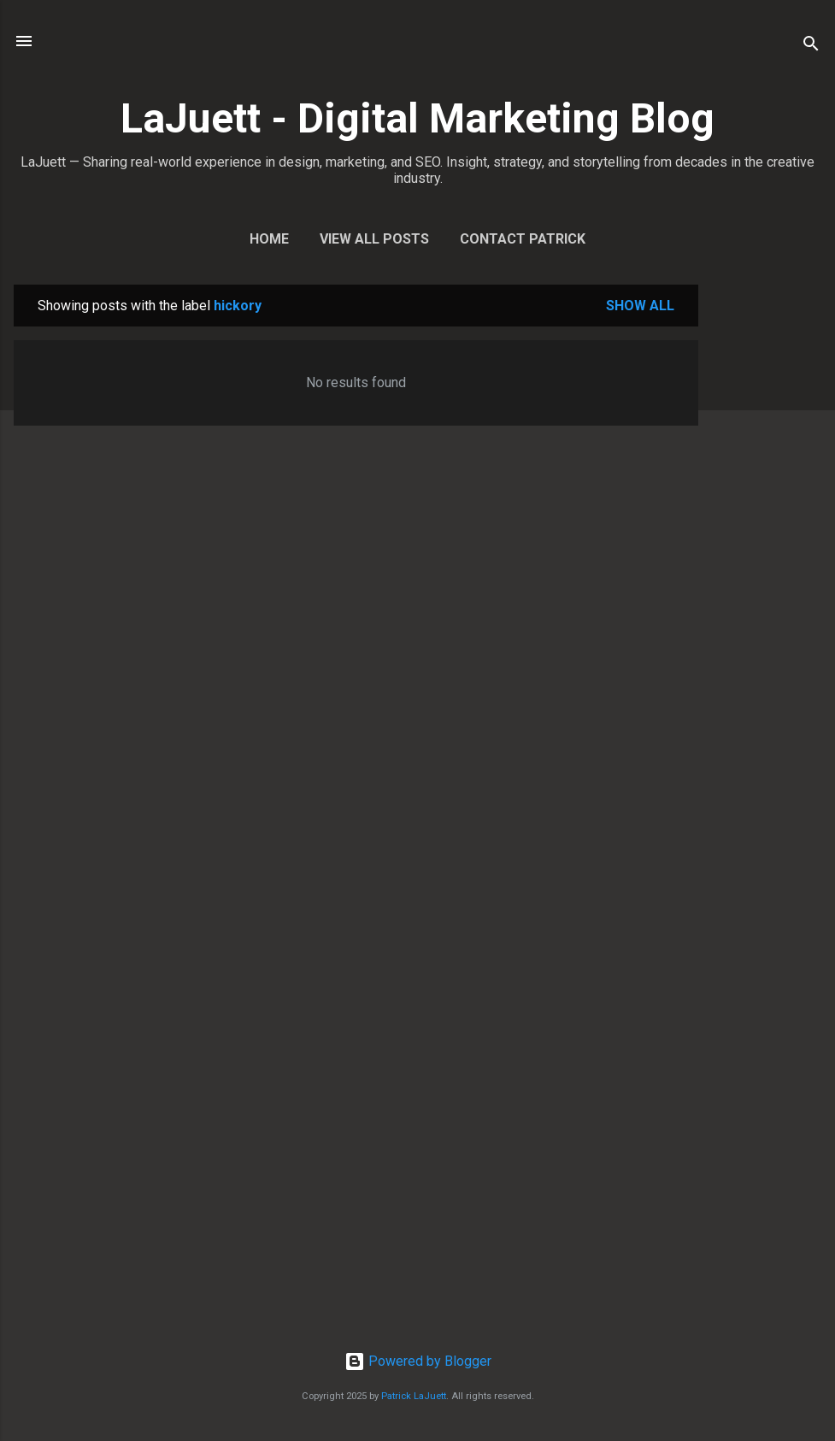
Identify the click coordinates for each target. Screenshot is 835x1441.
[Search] (811, 47)
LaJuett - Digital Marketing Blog (417, 118)
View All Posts (374, 239)
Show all (640, 305)
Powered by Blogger (417, 1361)
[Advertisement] (766, 541)
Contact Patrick (522, 239)
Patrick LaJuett (413, 1396)
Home (269, 239)
